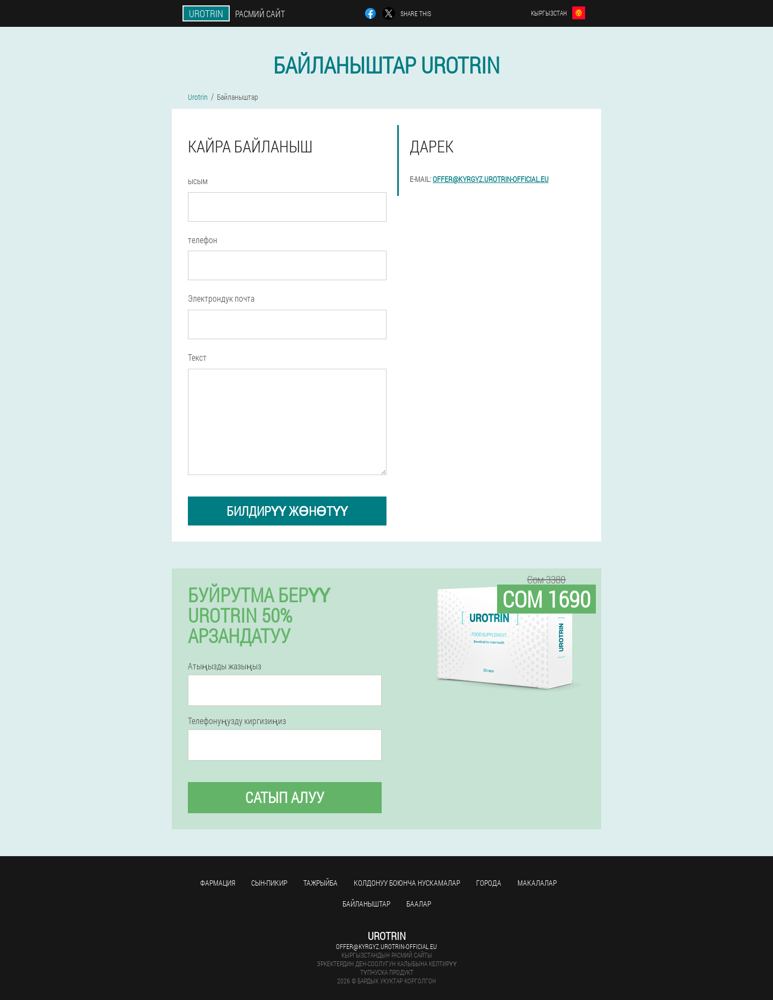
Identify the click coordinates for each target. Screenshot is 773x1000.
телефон (202, 239)
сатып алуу (284, 797)
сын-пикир (269, 883)
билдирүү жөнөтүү (287, 511)
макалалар (537, 883)
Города (488, 883)
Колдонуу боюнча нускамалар (407, 883)
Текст (197, 357)
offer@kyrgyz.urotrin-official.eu (491, 179)
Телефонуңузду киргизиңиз (237, 721)
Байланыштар (366, 904)
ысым (198, 180)
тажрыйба (320, 883)
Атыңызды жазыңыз (224, 666)
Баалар (418, 904)
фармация (217, 883)
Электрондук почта (221, 298)
